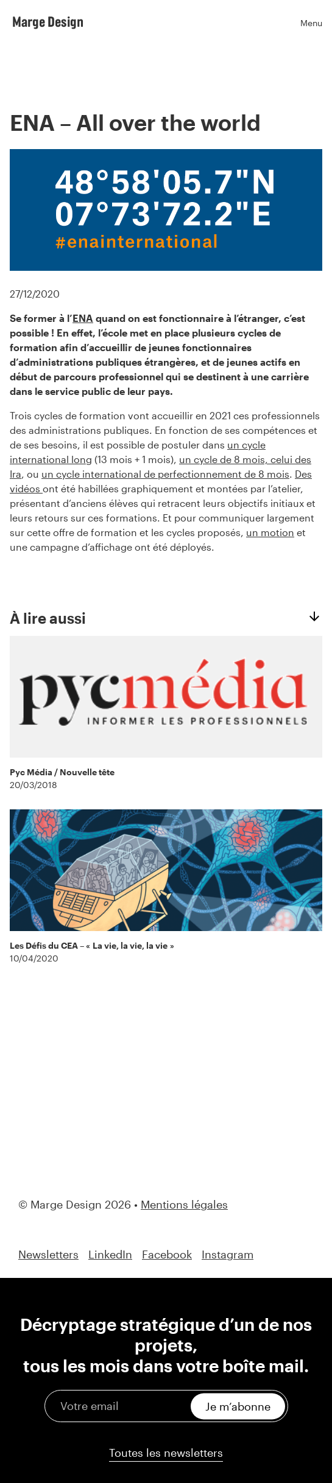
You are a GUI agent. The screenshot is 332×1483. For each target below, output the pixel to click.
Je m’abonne (237, 1405)
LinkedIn (110, 1254)
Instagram (227, 1254)
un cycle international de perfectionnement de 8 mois (165, 474)
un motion (270, 532)
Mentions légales (184, 1204)
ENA (82, 318)
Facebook (167, 1254)
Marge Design (47, 21)
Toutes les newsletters (166, 1452)
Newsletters (48, 1254)
